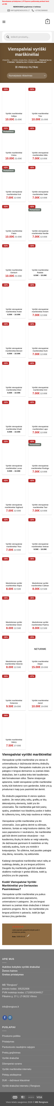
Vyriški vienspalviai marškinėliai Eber (14, 388)
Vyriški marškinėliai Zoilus (14, 154)
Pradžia (6, 60)
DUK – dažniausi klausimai (16, 1080)
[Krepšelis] (48, 22)
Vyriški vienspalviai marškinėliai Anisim (40, 310)
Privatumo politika (11, 1036)
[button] (4, 21)
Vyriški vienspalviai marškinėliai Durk (40, 349)
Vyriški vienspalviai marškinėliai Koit (14, 193)
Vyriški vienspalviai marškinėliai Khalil (14, 427)
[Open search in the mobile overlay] (27, 37)
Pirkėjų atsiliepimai (11, 1075)
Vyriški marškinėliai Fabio (14, 232)
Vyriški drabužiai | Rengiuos (24, 60)
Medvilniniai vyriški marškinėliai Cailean (40, 584)
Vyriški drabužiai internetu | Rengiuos (21, 1086)
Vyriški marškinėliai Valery (14, 741)
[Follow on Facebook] (4, 1017)
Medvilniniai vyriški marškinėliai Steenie (14, 662)
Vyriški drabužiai (10, 1058)
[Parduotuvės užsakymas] (27, 76)
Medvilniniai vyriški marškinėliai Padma (40, 623)
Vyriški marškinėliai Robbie (40, 271)
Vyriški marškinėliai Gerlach (14, 271)
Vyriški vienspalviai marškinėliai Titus (14, 545)
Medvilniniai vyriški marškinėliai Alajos (14, 584)
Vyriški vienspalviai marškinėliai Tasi (40, 506)
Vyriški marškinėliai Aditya (14, 114)
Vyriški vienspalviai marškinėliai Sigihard (14, 506)
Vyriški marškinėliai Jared (40, 701)
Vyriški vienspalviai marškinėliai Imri (40, 388)
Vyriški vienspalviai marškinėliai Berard (13, 349)
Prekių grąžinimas (11, 1052)
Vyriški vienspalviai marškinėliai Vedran (40, 545)
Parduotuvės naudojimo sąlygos (18, 1047)
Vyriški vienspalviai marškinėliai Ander (14, 310)
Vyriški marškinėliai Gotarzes (14, 701)
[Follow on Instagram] (10, 1017)
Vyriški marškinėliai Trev (40, 114)
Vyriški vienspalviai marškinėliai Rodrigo (40, 467)
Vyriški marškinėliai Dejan (40, 662)
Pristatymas (8, 1041)
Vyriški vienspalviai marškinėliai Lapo (40, 427)
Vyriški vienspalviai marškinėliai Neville (40, 232)
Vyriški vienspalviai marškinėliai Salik (40, 193)
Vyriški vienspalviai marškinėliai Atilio (40, 154)
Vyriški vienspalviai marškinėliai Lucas (14, 467)
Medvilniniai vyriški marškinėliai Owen (14, 623)
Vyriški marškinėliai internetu (16, 1069)
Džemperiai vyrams (12, 1063)
